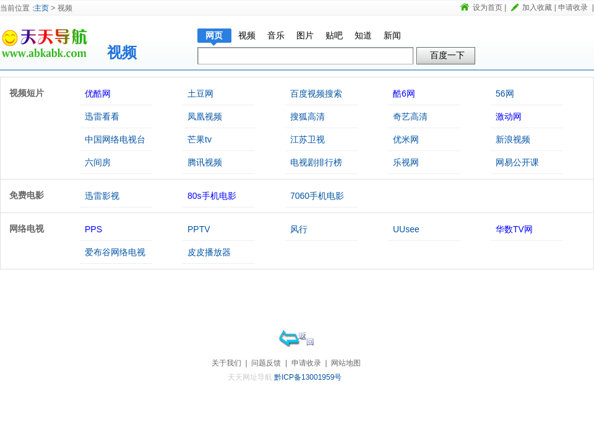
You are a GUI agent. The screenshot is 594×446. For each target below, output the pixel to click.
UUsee (406, 229)
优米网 (406, 139)
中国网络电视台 (115, 139)
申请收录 (573, 7)
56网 (505, 93)
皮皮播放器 (209, 252)
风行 (299, 229)
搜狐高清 (307, 116)
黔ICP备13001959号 (308, 377)
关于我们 (226, 363)
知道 (363, 35)
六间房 (98, 162)
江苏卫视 (307, 139)
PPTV (198, 229)
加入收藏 (537, 7)
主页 (41, 8)
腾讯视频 (204, 162)
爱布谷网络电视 (115, 252)
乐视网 (406, 162)
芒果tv (199, 139)
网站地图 (346, 363)
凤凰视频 (204, 116)
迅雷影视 (102, 196)
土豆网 (200, 93)
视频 (122, 53)
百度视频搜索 (316, 93)
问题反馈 (266, 363)
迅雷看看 (102, 116)
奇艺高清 (410, 116)
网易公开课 (517, 162)
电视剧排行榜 (316, 162)
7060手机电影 (317, 196)
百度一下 (447, 55)
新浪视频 (513, 139)
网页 (214, 35)
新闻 (392, 35)
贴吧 (334, 35)
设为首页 (487, 7)
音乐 (276, 35)
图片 (305, 35)
